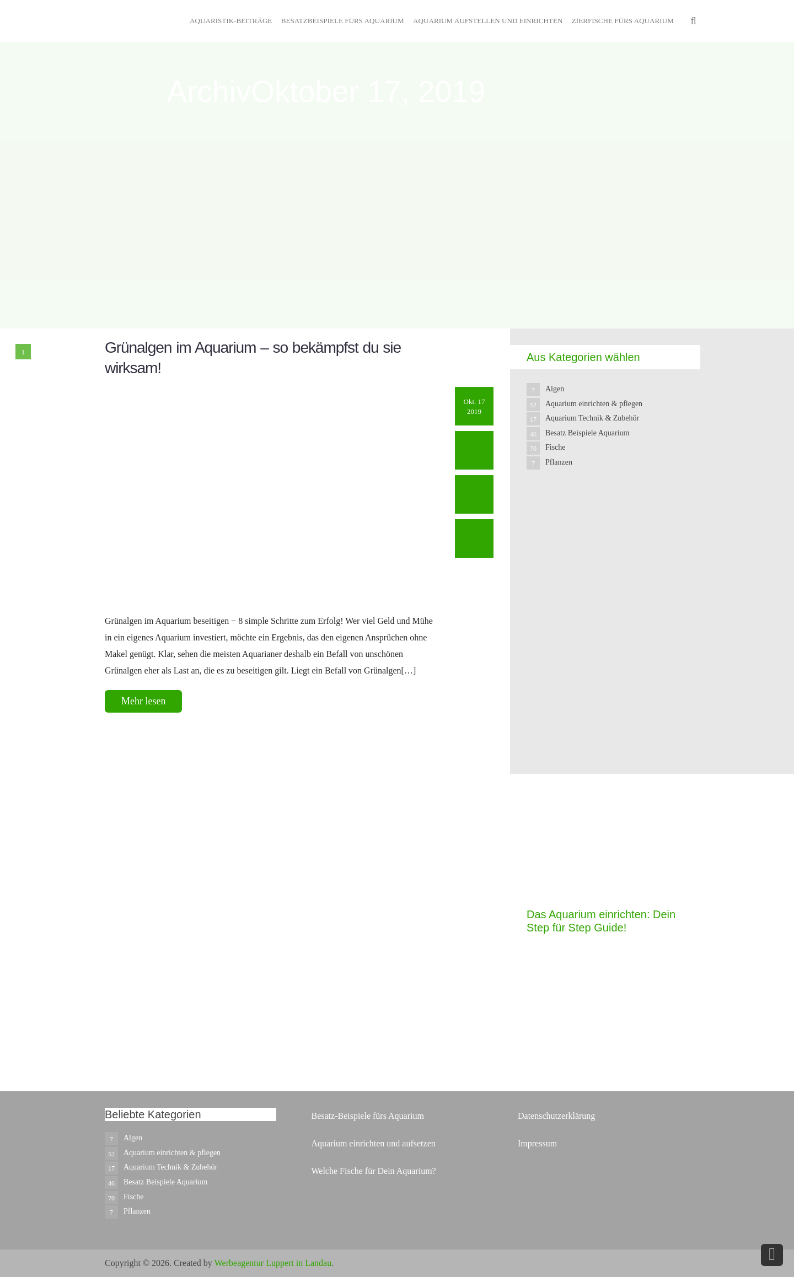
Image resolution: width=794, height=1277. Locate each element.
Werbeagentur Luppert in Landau (272, 1263)
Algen (554, 389)
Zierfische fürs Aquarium (623, 21)
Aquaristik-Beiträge (231, 21)
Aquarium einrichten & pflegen (593, 404)
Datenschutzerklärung (556, 1115)
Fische (555, 447)
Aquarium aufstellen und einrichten (487, 21)
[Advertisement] (609, 695)
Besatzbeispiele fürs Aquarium (342, 21)
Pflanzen (558, 462)
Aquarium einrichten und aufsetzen (373, 1143)
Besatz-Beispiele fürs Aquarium (367, 1115)
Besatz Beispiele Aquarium (587, 433)
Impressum (537, 1143)
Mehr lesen (143, 701)
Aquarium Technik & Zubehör (592, 418)
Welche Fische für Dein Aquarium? (373, 1171)
